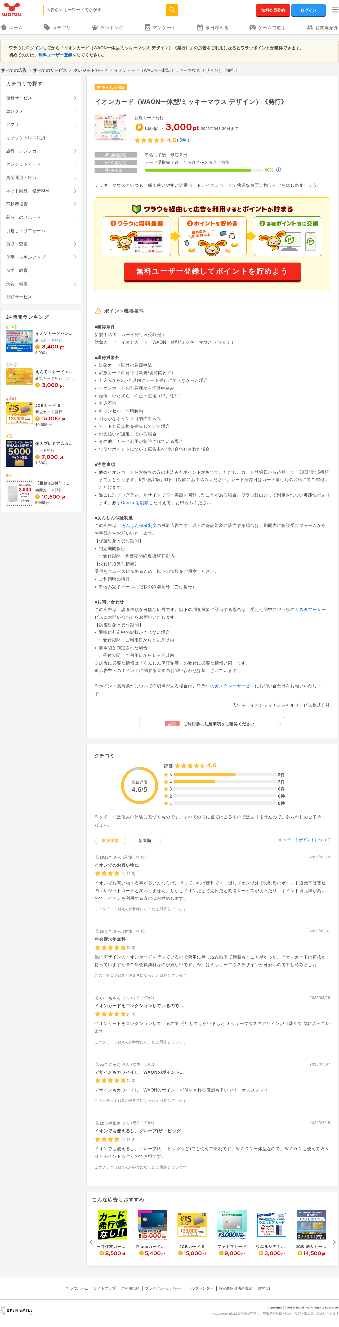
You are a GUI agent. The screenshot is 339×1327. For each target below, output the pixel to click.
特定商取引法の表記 (235, 1288)
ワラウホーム (77, 1288)
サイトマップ (104, 1288)
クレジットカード (91, 70)
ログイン (308, 10)
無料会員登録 (273, 10)
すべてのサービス (50, 70)
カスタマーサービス (235, 686)
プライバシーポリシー (163, 1288)
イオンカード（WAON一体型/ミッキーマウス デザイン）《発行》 (191, 101)
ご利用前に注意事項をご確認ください (223, 723)
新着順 (145, 840)
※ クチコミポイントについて (304, 840)
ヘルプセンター (200, 1288)
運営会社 (264, 1288)
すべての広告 (13, 70)
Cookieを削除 (135, 502)
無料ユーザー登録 (55, 55)
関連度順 (110, 840)
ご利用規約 (130, 1288)
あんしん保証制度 (139, 525)
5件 (183, 140)
